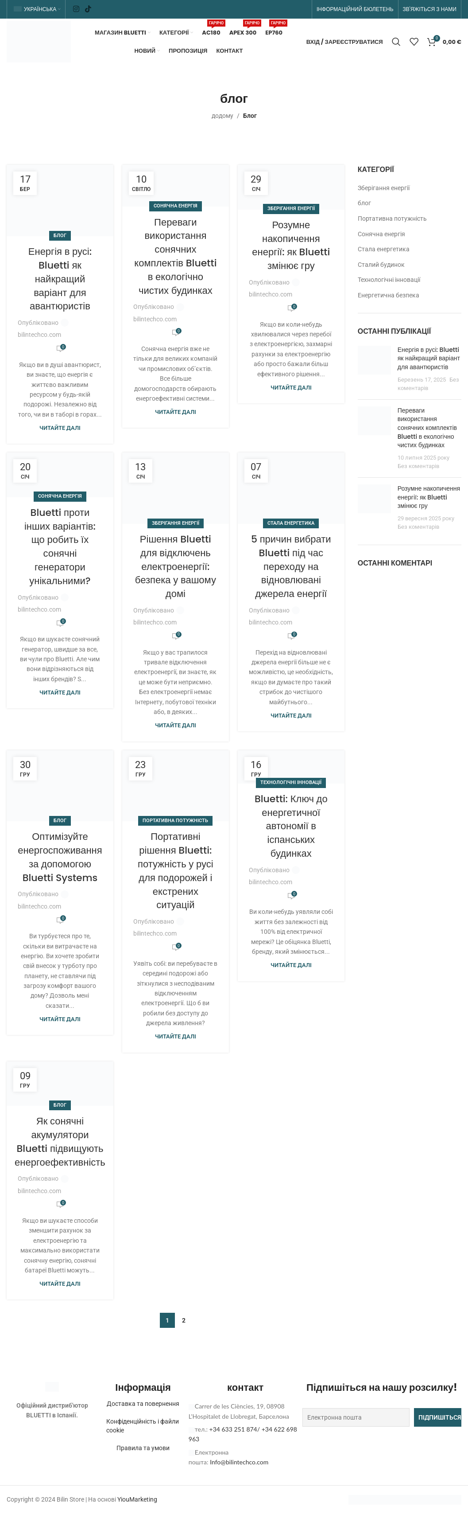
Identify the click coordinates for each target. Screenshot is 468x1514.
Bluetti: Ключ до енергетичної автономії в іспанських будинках (291, 826)
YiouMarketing (137, 1499)
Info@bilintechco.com (239, 1462)
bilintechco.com (39, 335)
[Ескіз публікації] (374, 369)
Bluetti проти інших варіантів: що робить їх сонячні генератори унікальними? (60, 547)
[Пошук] (396, 42)
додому (222, 116)
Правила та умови (143, 1448)
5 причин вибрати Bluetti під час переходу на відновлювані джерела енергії (291, 567)
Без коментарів (418, 466)
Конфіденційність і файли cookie (142, 1426)
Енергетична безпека (388, 295)
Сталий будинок (381, 264)
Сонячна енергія (175, 206)
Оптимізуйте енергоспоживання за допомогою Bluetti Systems (60, 857)
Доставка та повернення (143, 1404)
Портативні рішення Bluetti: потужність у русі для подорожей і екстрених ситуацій (175, 871)
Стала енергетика (290, 523)
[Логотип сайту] (39, 41)
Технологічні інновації (290, 783)
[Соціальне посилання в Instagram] (76, 9)
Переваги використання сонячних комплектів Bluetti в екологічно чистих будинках (175, 256)
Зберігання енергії (291, 209)
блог (60, 235)
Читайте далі (60, 428)
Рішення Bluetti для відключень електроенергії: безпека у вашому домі (175, 567)
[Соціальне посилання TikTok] (88, 9)
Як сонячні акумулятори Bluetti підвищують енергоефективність (60, 1142)
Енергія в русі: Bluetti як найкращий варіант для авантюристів (60, 279)
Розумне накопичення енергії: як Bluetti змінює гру (291, 246)
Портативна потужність (175, 821)
